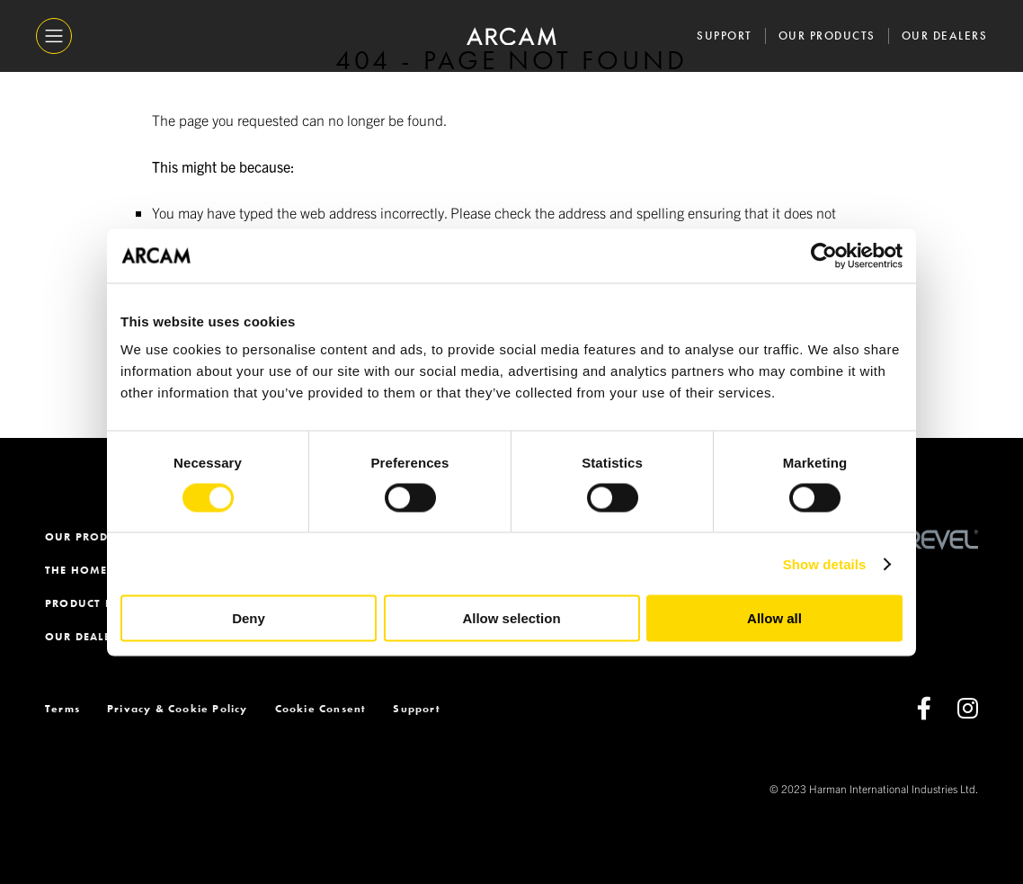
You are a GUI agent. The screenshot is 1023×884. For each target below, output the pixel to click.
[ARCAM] (511, 36)
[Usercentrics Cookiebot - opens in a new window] (824, 255)
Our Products (827, 35)
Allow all (774, 618)
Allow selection (511, 618)
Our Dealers (945, 35)
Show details (825, 563)
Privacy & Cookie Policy (177, 708)
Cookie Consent (321, 708)
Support (724, 35)
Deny (248, 618)
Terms (62, 708)
